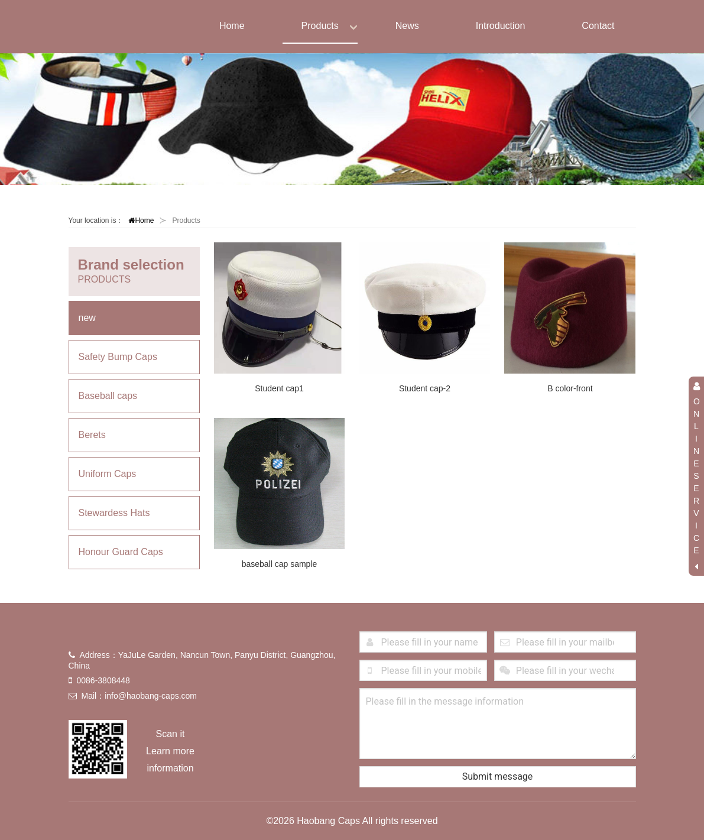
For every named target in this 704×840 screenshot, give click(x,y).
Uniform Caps (108, 474)
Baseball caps (108, 396)
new (87, 318)
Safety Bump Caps (118, 357)
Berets (92, 435)
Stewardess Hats (114, 513)
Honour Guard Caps (121, 552)
